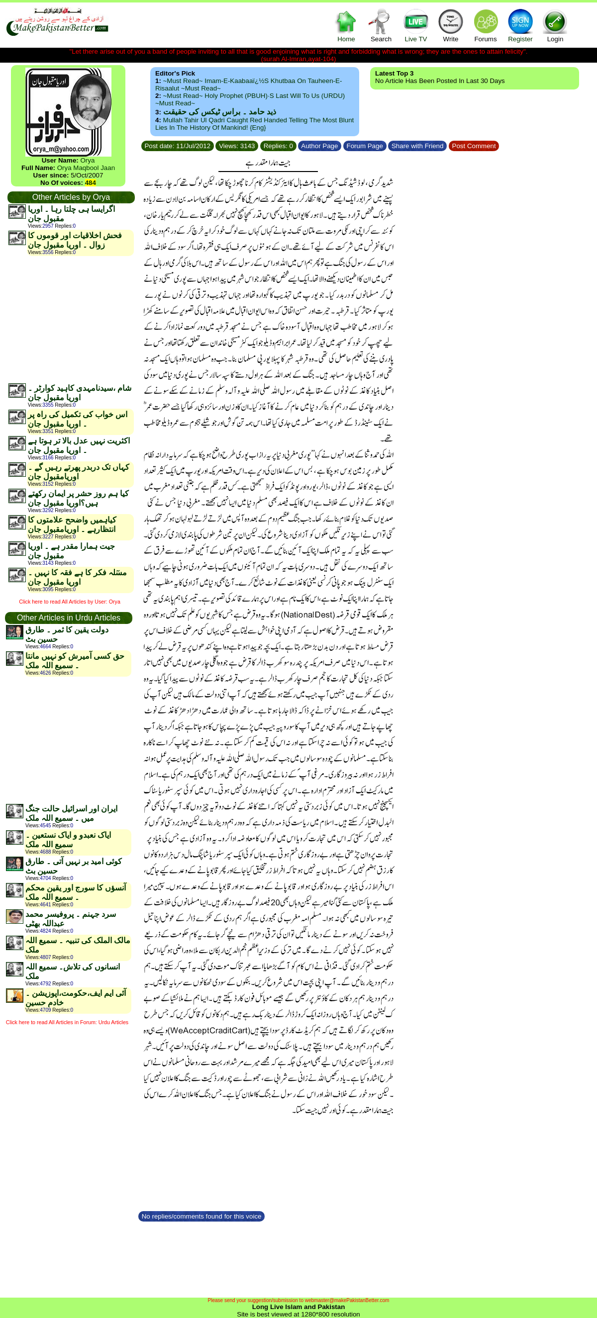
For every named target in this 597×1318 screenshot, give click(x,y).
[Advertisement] (70, 319)
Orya (87, 160)
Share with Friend (417, 146)
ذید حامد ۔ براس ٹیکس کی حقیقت (219, 111)
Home (346, 25)
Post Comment (474, 146)
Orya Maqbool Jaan (86, 168)
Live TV (415, 25)
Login (555, 25)
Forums (485, 25)
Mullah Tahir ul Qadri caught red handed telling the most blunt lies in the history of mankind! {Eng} (254, 123)
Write (450, 25)
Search (381, 25)
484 (90, 182)
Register (520, 25)
